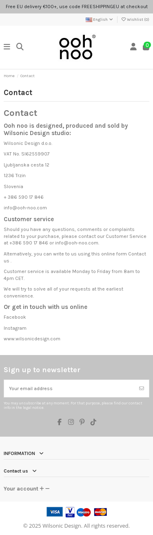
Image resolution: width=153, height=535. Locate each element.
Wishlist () (135, 19)
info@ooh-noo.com (76, 243)
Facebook (15, 317)
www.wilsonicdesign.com (32, 339)
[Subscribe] (141, 388)
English (100, 19)
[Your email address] (69, 388)
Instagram (15, 328)
